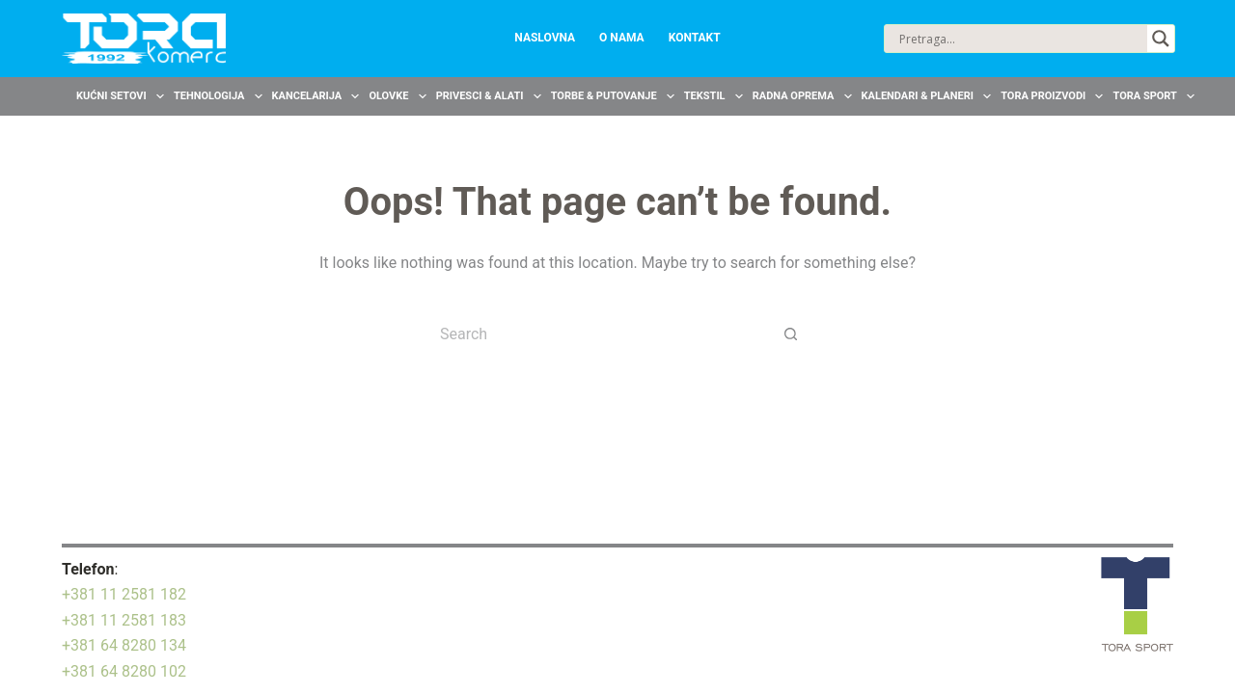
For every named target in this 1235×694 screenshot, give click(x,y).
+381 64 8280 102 (124, 671)
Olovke (399, 96)
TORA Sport (1155, 96)
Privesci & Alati (491, 96)
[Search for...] (598, 333)
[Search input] (1020, 38)
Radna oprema (805, 96)
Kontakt (695, 37)
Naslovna (544, 37)
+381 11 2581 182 (124, 594)
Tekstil (716, 96)
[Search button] (791, 333)
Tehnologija (220, 96)
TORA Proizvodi (1054, 96)
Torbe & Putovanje (615, 96)
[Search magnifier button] (1160, 38)
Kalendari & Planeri (929, 96)
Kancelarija (318, 96)
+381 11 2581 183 (124, 620)
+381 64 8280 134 (124, 645)
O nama (622, 37)
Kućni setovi (122, 96)
